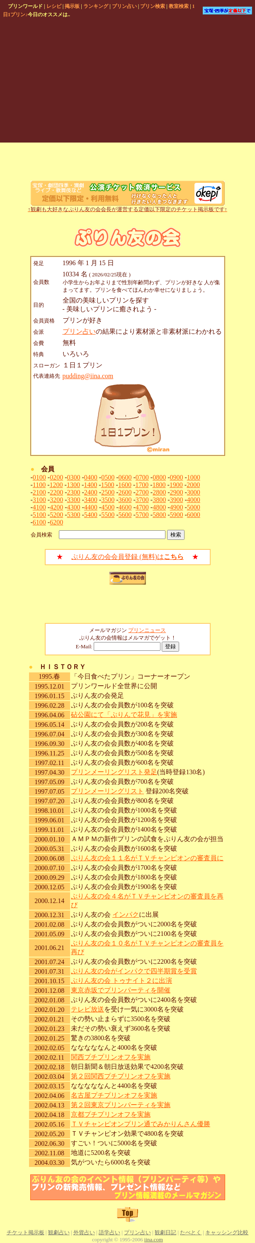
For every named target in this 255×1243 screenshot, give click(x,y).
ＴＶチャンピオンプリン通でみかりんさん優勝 (140, 1123)
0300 (73, 477)
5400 (90, 514)
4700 (142, 507)
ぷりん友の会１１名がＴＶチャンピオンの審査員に (147, 857)
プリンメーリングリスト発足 (114, 771)
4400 (90, 507)
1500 (107, 484)
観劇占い (59, 1232)
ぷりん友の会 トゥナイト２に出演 (121, 980)
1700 (141, 484)
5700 (142, 514)
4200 (56, 507)
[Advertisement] (100, 81)
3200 (56, 499)
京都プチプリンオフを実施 (111, 1114)
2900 (176, 492)
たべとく (191, 1232)
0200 (56, 477)
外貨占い (84, 1232)
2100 (39, 492)
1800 (159, 484)
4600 (124, 507)
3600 (124, 499)
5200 (56, 514)
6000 (193, 514)
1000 (193, 477)
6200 (56, 522)
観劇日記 (165, 1232)
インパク (125, 914)
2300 (73, 492)
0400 (90, 477)
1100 (39, 484)
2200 (56, 492)
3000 (193, 492)
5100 (39, 514)
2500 (107, 492)
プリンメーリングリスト (107, 791)
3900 (176, 499)
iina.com (153, 1239)
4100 (39, 507)
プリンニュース (147, 630)
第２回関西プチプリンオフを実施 (120, 1076)
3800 (159, 499)
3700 (142, 499)
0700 (142, 477)
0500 (107, 477)
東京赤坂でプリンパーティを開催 (120, 990)
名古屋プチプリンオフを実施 (114, 1095)
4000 (193, 499)
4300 (73, 507)
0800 (159, 477)
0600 (124, 477)
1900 (176, 484)
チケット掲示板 (25, 1232)
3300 (73, 499)
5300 (73, 514)
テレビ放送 (87, 1009)
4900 (176, 507)
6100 (39, 522)
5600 (124, 514)
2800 (159, 492)
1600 (124, 484)
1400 (90, 484)
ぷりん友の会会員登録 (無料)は (127, 556)
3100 (39, 499)
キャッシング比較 (226, 1232)
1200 (56, 484)
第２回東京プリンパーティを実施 (120, 1104)
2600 (124, 492)
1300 (73, 484)
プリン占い (79, 331)
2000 (193, 484)
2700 (142, 492)
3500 (107, 499)
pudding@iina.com (88, 375)
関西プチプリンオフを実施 (111, 1057)
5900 (176, 514)
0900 (176, 477)
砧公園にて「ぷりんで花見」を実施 (124, 714)
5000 (193, 507)
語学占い (109, 1232)
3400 (90, 499)
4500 (107, 507)
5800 (159, 514)
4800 (159, 507)
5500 (107, 514)
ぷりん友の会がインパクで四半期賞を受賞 (134, 971)
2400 (90, 492)
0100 (39, 477)
